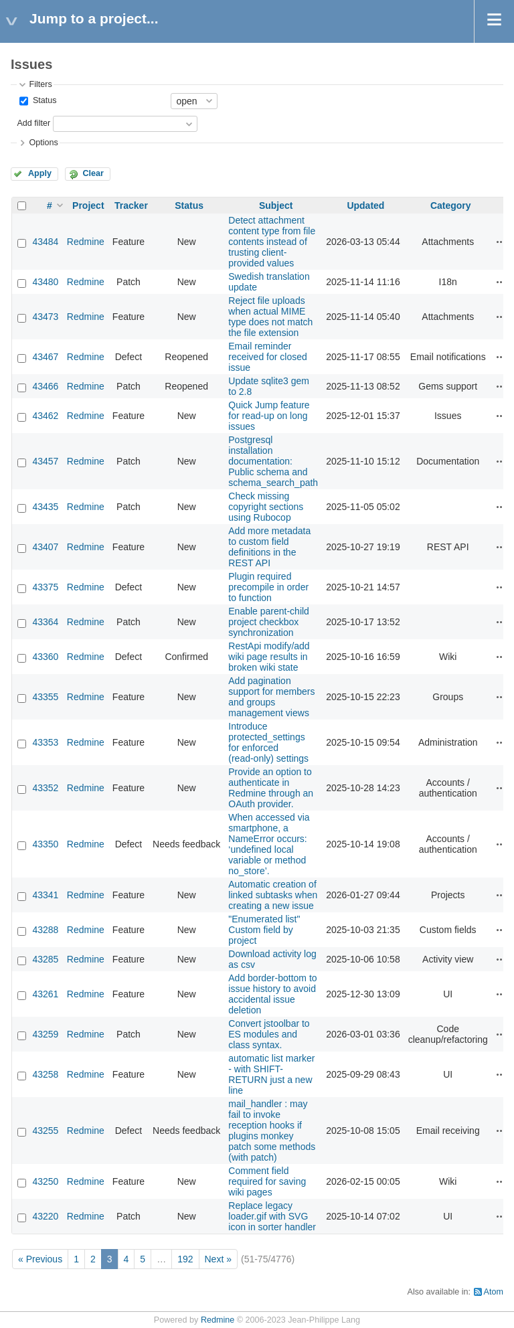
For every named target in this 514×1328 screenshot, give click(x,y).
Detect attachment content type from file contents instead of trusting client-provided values (271, 241)
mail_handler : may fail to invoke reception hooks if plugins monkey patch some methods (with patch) (271, 1130)
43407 (45, 547)
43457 (45, 461)
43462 (45, 415)
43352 (45, 787)
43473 (45, 316)
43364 (45, 621)
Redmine (85, 241)
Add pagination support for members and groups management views (271, 696)
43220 (45, 1216)
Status (43, 100)
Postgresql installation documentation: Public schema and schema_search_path (273, 461)
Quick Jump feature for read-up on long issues (268, 416)
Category (450, 205)
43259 (45, 1034)
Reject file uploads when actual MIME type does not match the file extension (270, 316)
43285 (45, 959)
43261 (45, 994)
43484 (45, 241)
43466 (45, 386)
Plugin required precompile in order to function (268, 587)
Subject (276, 205)
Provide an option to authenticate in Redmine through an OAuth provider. (270, 787)
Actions (501, 241)
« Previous (40, 1259)
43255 (45, 1130)
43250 (45, 1181)
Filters (40, 84)
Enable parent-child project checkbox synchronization (268, 622)
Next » (218, 1259)
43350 (45, 844)
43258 (45, 1074)
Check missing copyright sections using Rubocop (265, 507)
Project (88, 205)
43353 (45, 742)
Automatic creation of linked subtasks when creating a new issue (272, 895)
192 (185, 1259)
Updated (365, 205)
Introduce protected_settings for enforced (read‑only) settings (268, 742)
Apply (40, 173)
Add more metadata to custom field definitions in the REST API (269, 546)
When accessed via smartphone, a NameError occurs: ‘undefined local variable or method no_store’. (268, 844)
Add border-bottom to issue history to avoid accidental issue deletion (272, 994)
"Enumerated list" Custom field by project (264, 930)
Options (43, 142)
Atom (493, 1292)
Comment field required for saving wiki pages (267, 1181)
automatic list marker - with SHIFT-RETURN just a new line (271, 1074)
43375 (45, 587)
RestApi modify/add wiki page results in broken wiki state (268, 657)
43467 (45, 356)
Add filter (33, 123)
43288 (45, 929)
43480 (45, 281)
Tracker (131, 205)
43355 (45, 696)
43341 (45, 895)
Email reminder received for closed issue (267, 357)
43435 (45, 506)
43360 (45, 656)
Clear (93, 173)
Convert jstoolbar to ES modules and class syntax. (268, 1034)
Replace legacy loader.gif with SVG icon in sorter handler (272, 1216)
